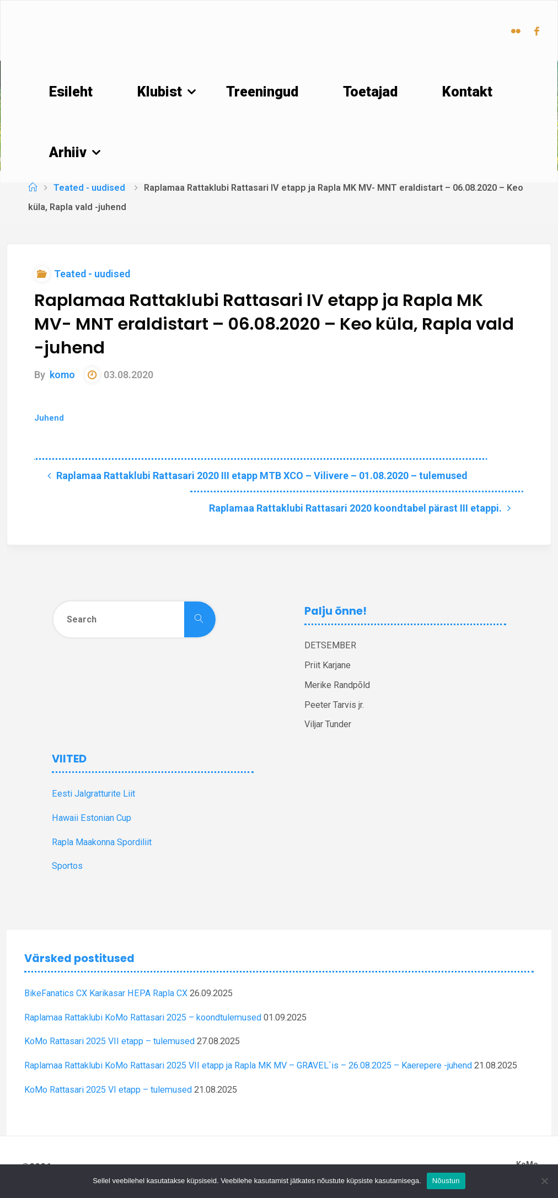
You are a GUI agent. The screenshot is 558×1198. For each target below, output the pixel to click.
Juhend (49, 418)
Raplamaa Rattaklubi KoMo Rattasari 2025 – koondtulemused (142, 1017)
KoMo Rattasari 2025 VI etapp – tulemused (108, 1089)
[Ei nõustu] (544, 1180)
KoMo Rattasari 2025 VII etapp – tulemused (109, 1041)
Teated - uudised (89, 187)
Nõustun (446, 1180)
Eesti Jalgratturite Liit (93, 793)
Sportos (67, 866)
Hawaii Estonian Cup (91, 818)
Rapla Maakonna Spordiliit (102, 842)
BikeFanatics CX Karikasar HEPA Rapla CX (105, 993)
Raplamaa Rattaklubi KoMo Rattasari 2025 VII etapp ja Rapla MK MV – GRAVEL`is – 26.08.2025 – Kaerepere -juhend (248, 1065)
